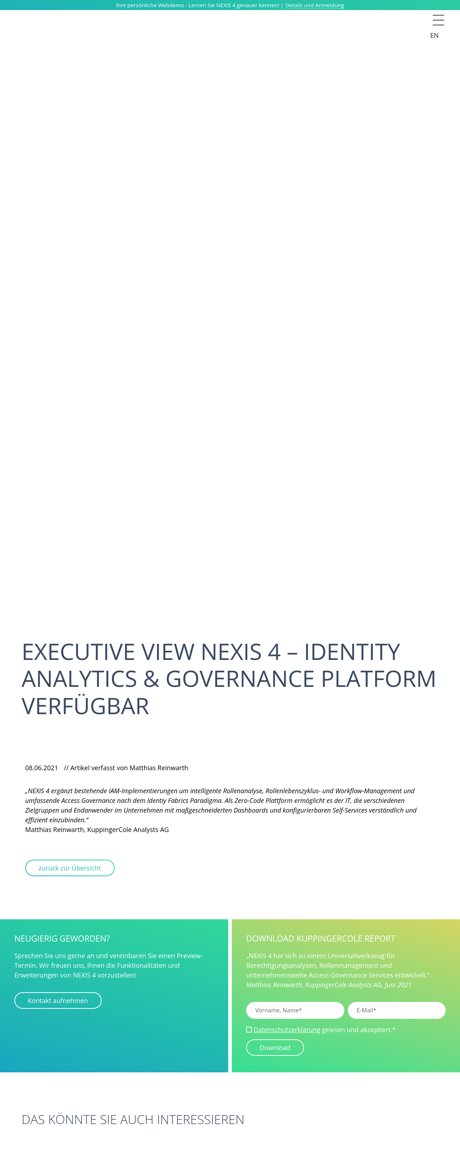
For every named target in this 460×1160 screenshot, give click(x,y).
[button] (438, 14)
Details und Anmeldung (314, 5)
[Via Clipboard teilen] (39, 752)
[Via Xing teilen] (49, 752)
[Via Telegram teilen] (91, 752)
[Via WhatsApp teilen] (80, 752)
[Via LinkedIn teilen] (60, 752)
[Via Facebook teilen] (70, 752)
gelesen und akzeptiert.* (325, 1030)
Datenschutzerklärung (287, 1030)
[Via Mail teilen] (28, 752)
